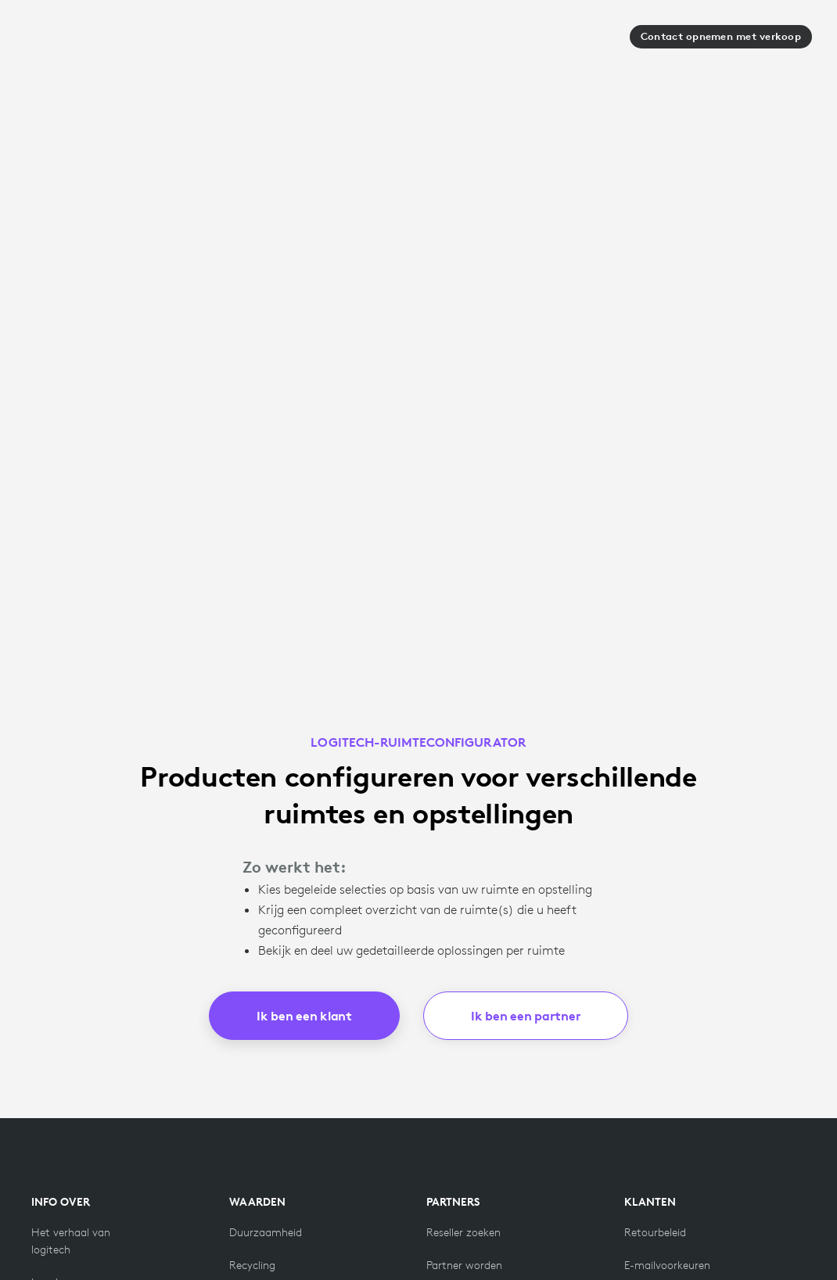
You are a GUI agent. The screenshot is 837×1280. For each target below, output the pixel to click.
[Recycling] (252, 1265)
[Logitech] (77, 41)
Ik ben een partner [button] (526, 1016)
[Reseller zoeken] (463, 1232)
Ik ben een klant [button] (304, 1016)
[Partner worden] (464, 1265)
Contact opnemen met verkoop (721, 36)
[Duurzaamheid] (265, 1232)
